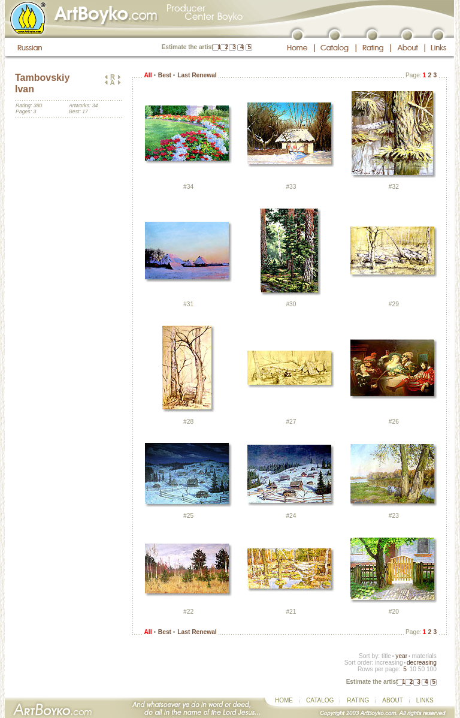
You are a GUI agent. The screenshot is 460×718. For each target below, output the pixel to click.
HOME (284, 700)
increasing (389, 662)
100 (431, 669)
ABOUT (392, 700)
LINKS (425, 700)
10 (412, 669)
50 (421, 669)
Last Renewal (196, 75)
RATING (358, 700)
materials (424, 656)
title (386, 656)
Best (164, 75)
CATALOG (320, 700)
